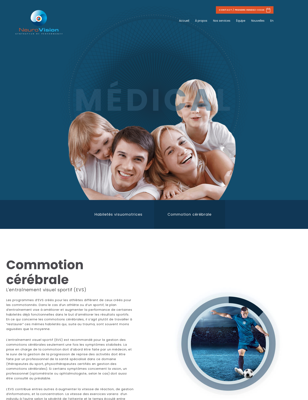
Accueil (184, 21)
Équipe (240, 21)
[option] (118, 214)
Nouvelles (257, 21)
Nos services (221, 21)
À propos (201, 21)
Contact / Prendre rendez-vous (244, 10)
